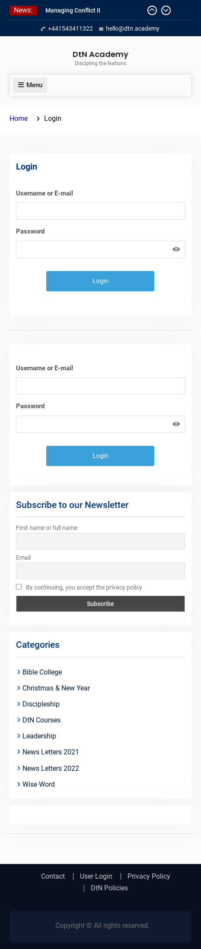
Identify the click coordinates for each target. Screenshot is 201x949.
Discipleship (41, 704)
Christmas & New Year (56, 688)
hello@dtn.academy (133, 28)
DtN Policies (109, 888)
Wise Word (38, 784)
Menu (30, 85)
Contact (53, 876)
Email (23, 557)
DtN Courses (41, 720)
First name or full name (46, 527)
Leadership (39, 736)
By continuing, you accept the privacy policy (79, 587)
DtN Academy (100, 54)
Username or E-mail (44, 193)
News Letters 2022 (50, 768)
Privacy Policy (149, 876)
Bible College (42, 672)
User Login (96, 876)
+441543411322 (70, 28)
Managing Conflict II (72, 10)
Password (30, 231)
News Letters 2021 (50, 752)
